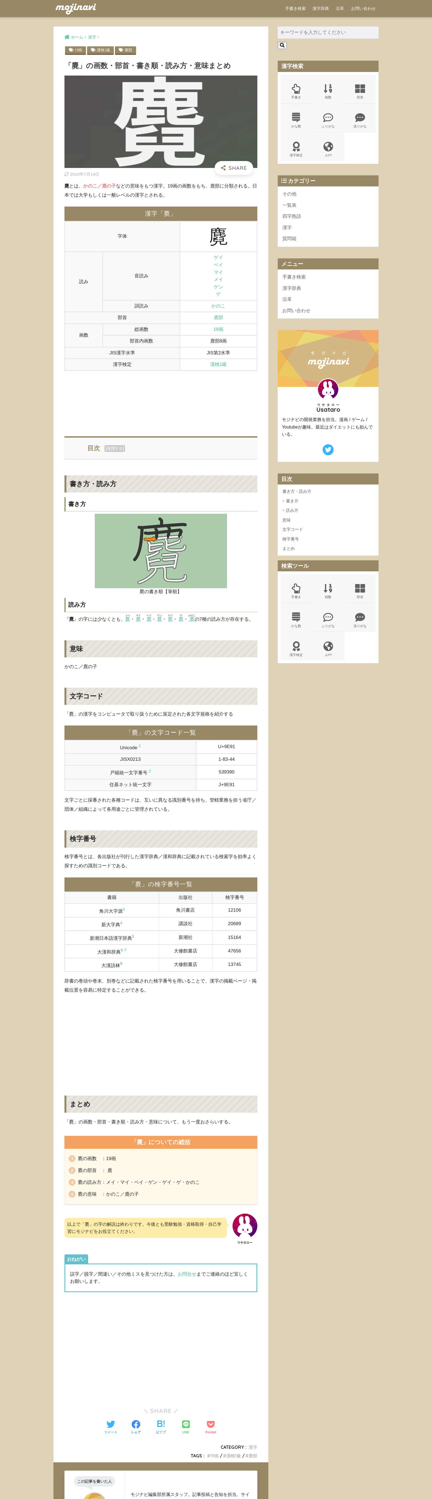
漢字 (253, 1447)
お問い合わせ (363, 8)
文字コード (292, 529)
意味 (286, 520)
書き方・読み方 (296, 491)
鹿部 (128, 50)
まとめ (288, 548)
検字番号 (290, 539)
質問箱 (289, 238)
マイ (218, 272)
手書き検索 (295, 8)
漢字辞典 (320, 8)
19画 (78, 50)
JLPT (328, 149)
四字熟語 (291, 216)
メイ (218, 279)
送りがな (360, 120)
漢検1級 (103, 50)
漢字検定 (296, 149)
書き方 (292, 501)
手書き (296, 91)
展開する (115, 448)
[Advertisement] (160, 400)
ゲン (218, 287)
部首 (360, 91)
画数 (328, 91)
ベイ (218, 264)
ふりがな (328, 120)
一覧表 (289, 205)
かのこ (218, 306)
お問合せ (187, 1274)
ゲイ (218, 257)
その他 (289, 194)
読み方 (292, 510)
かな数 (296, 120)
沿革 (340, 8)
